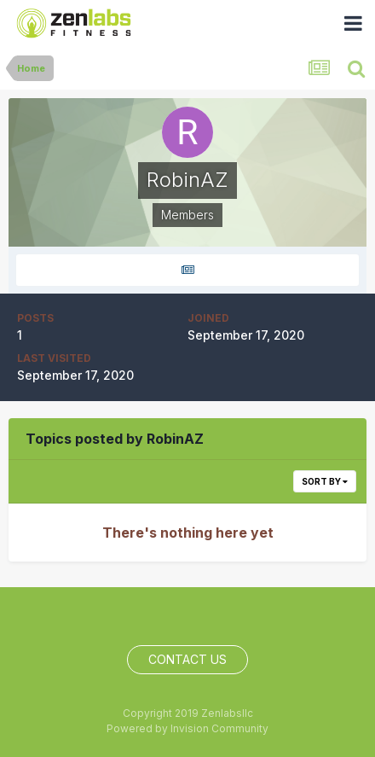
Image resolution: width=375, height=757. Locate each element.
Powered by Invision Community (187, 728)
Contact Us (187, 659)
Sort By (325, 481)
